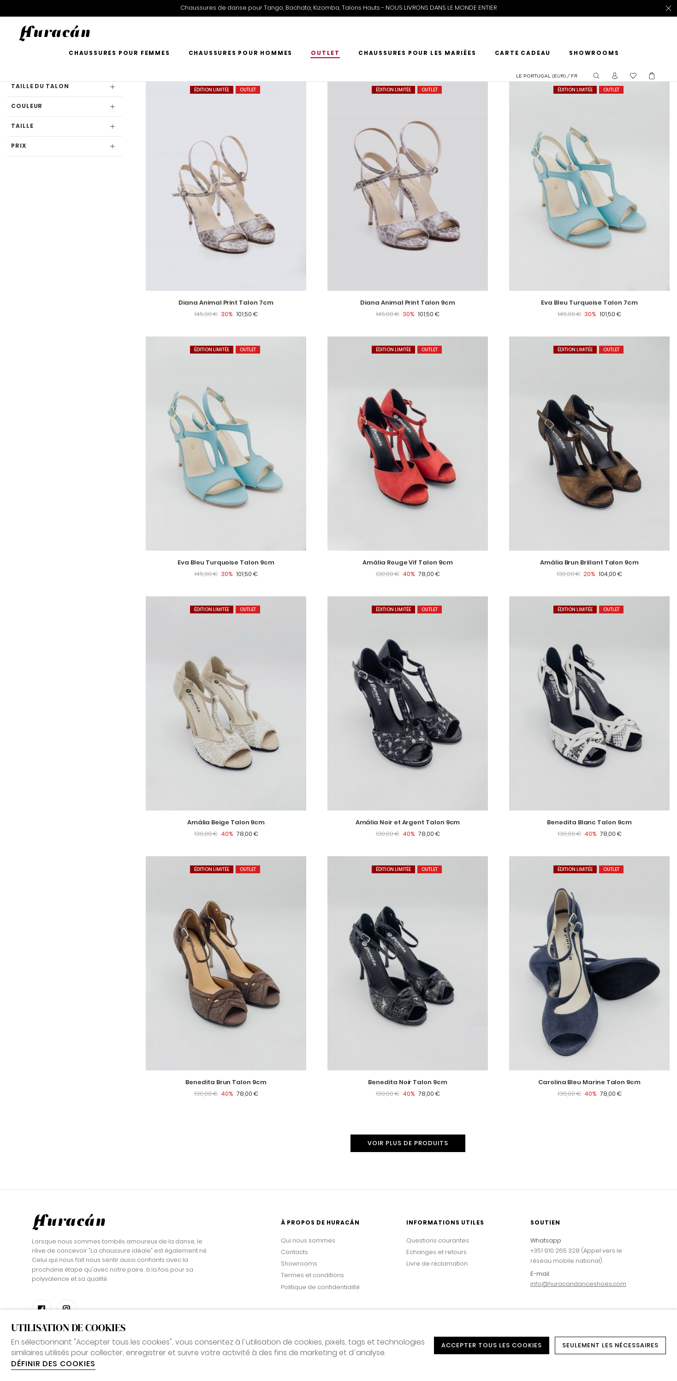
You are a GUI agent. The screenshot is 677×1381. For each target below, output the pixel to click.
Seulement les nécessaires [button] (610, 1345)
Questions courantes (437, 1240)
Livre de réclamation (437, 1263)
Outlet (325, 54)
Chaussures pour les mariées (417, 54)
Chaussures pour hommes (241, 54)
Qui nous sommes (308, 1240)
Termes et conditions (312, 1275)
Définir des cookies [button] (53, 1363)
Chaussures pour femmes (119, 54)
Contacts (294, 1252)
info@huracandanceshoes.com (578, 1283)
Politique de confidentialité (320, 1287)
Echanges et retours (436, 1252)
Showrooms (594, 54)
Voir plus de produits (408, 1143)
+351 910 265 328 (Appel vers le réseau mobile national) (576, 1255)
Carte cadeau (523, 54)
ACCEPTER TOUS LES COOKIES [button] (491, 1345)
